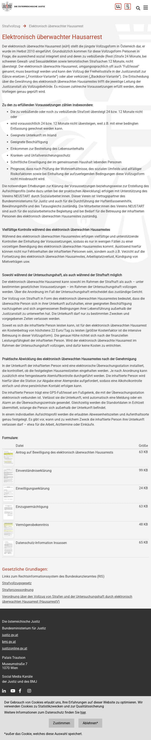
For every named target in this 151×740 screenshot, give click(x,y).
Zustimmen (61, 723)
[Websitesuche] (138, 8)
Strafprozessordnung (17, 590)
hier (83, 712)
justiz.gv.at (10, 635)
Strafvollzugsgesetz (17, 583)
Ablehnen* (90, 723)
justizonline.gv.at (14, 648)
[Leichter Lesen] (120, 8)
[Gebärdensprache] (129, 8)
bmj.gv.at (9, 642)
